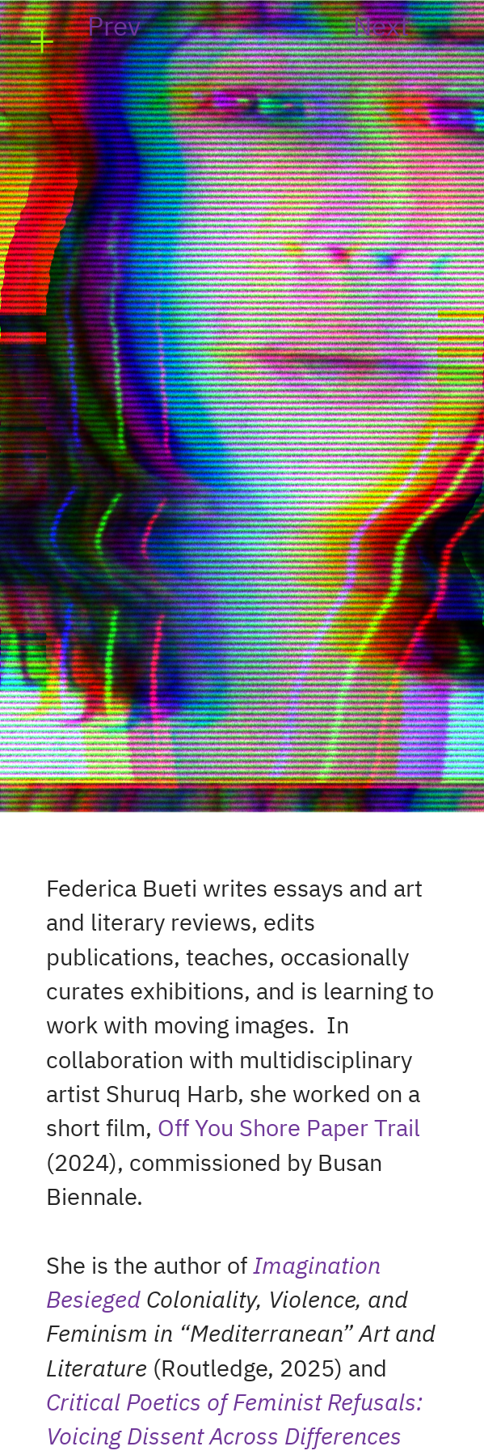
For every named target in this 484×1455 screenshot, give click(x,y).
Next (381, 28)
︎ (42, 42)
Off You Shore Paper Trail (289, 1129)
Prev (114, 28)
